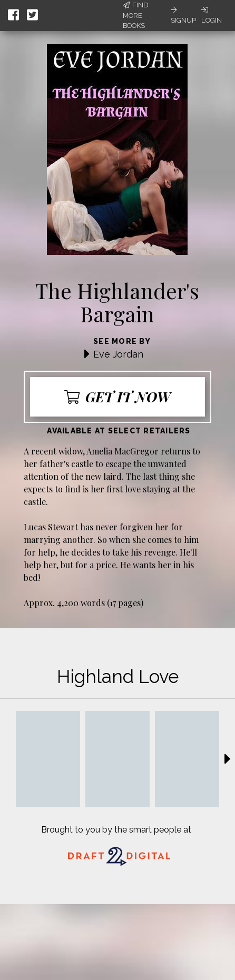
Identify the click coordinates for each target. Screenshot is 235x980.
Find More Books (135, 15)
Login (211, 15)
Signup (183, 15)
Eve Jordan (118, 354)
